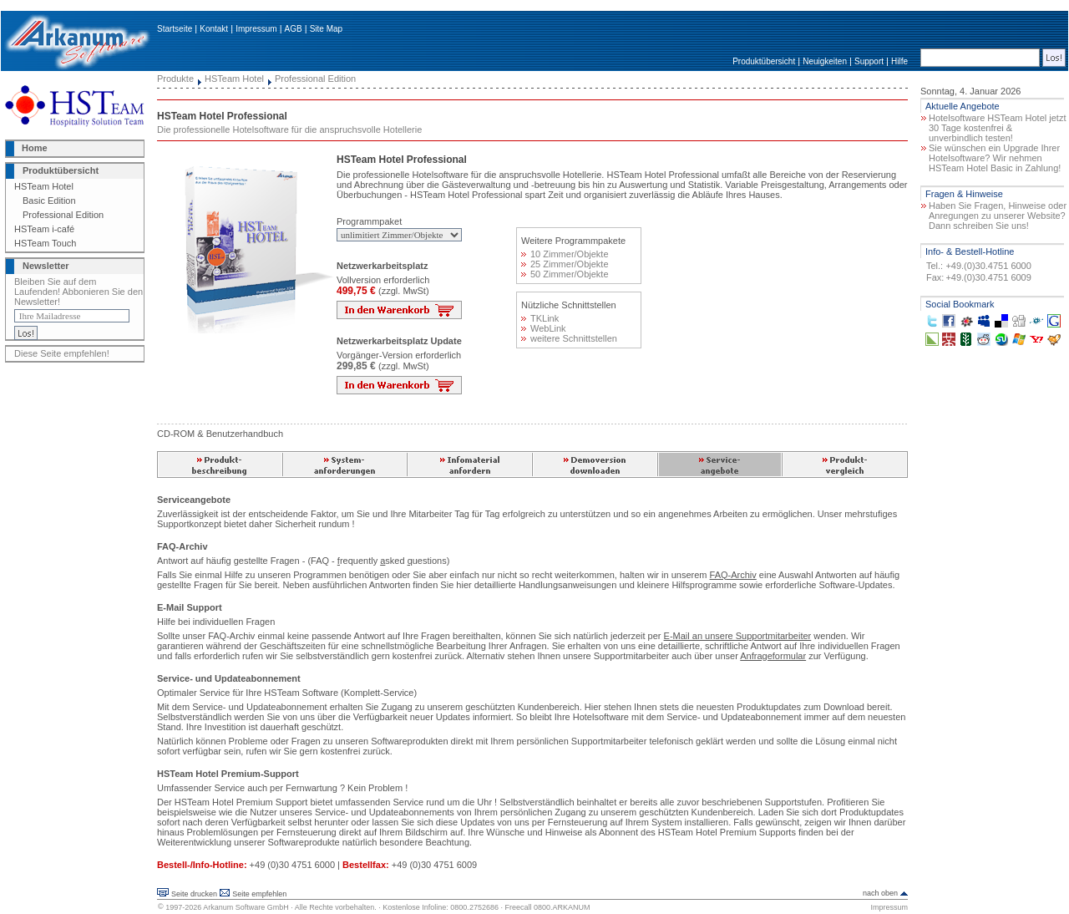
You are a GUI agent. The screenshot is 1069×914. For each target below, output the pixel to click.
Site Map (326, 28)
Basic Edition (49, 200)
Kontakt (214, 28)
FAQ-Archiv (733, 575)
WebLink (543, 328)
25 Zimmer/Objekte (565, 264)
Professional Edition (63, 215)
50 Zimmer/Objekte (565, 274)
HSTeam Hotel (43, 186)
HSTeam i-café (44, 229)
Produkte (175, 79)
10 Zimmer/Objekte (565, 254)
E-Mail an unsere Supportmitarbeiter (738, 636)
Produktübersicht (763, 61)
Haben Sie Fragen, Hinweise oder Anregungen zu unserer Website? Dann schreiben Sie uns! (997, 216)
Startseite (174, 28)
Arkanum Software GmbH (246, 907)
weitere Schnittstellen (569, 338)
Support (869, 61)
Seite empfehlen (259, 894)
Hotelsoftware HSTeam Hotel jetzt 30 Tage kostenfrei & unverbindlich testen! (997, 128)
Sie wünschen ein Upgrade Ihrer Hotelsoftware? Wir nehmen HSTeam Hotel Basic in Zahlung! (995, 158)
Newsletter (46, 266)
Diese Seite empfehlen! (61, 353)
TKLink (540, 318)
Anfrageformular (773, 656)
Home (35, 148)
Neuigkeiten (825, 61)
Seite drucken (194, 894)
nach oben (880, 893)
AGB (293, 28)
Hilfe (899, 61)
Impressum (256, 28)
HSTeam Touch (45, 243)
